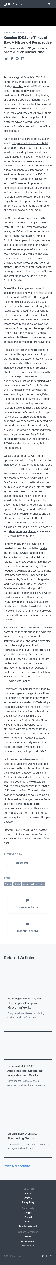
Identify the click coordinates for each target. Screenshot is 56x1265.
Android (8, 884)
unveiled (18, 86)
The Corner (12, 4)
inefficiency (37, 372)
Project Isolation (40, 672)
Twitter (28, 1221)
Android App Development (33, 884)
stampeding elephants (22, 531)
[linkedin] (22, 58)
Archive (28, 1197)
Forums (28, 1212)
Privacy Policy (28, 1202)
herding (47, 526)
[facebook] (11, 58)
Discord (28, 1217)
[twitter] (6, 58)
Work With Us (28, 1245)
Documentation (28, 1240)
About (28, 1193)
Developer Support (28, 1226)
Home (28, 1236)
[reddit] (17, 58)
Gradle (17, 884)
